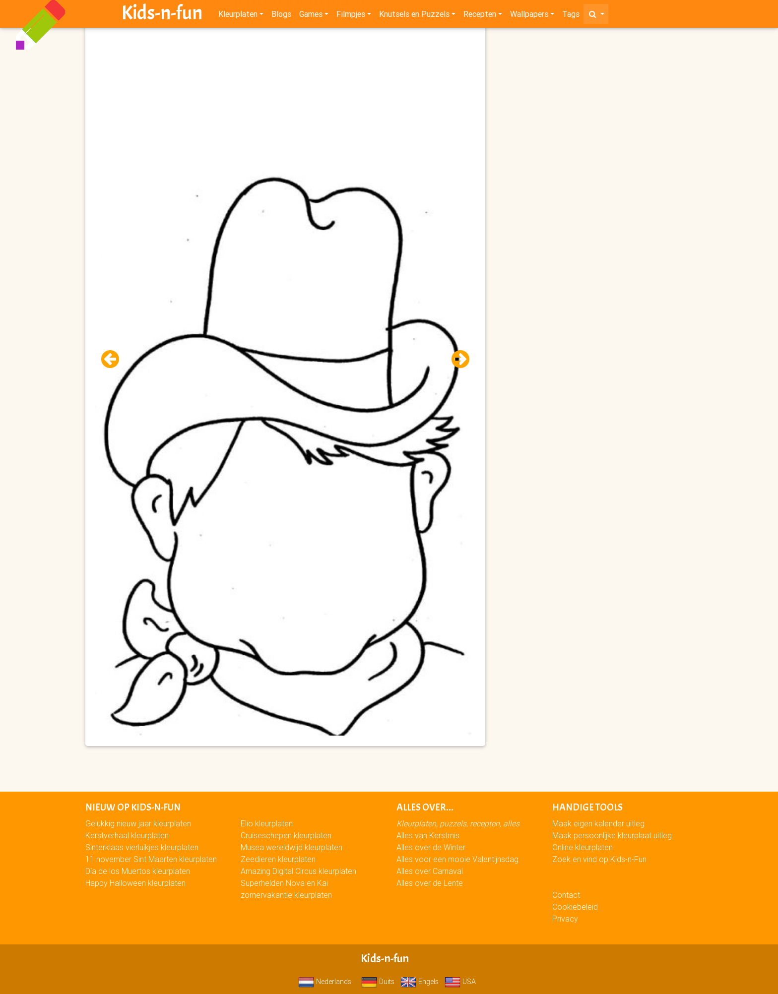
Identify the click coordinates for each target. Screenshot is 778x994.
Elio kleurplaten (267, 823)
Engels (419, 981)
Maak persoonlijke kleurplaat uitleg (612, 835)
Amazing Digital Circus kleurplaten (298, 871)
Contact (566, 895)
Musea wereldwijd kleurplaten (291, 847)
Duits (377, 981)
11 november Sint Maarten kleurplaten (151, 859)
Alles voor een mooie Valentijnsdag (457, 859)
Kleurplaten (238, 16)
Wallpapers (529, 16)
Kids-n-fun (162, 15)
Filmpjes (350, 16)
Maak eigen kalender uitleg (598, 823)
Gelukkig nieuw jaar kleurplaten (138, 823)
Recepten (479, 16)
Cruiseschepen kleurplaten (286, 835)
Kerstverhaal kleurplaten (127, 835)
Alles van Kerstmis (427, 835)
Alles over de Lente (429, 883)
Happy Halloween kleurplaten (135, 883)
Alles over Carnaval (429, 871)
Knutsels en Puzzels (414, 16)
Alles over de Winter (430, 847)
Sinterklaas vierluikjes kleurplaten (141, 847)
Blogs (281, 16)
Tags (571, 16)
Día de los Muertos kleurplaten (137, 871)
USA (460, 981)
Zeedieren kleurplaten (278, 859)
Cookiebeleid (575, 907)
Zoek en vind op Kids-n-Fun (599, 859)
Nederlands (324, 981)
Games (311, 16)
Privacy (565, 919)
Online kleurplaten (582, 847)
